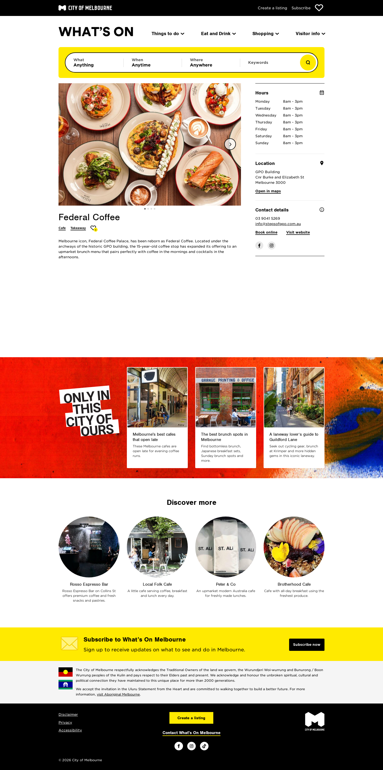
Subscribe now (306, 645)
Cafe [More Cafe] (62, 228)
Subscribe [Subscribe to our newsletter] (301, 8)
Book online (266, 232)
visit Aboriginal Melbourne (118, 694)
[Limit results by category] (94, 62)
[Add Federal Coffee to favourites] (94, 229)
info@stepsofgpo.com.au (278, 224)
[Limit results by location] (211, 62)
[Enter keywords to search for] (269, 65)
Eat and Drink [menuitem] (218, 33)
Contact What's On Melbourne (191, 732)
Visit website (298, 232)
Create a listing (272, 8)
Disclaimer (68, 715)
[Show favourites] (319, 7)
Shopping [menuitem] (265, 33)
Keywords (258, 62)
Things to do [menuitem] (168, 33)
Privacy (65, 723)
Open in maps (268, 191)
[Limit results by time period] (153, 62)
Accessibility (70, 730)
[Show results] (308, 62)
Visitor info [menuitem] (310, 33)
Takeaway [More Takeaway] (78, 228)
